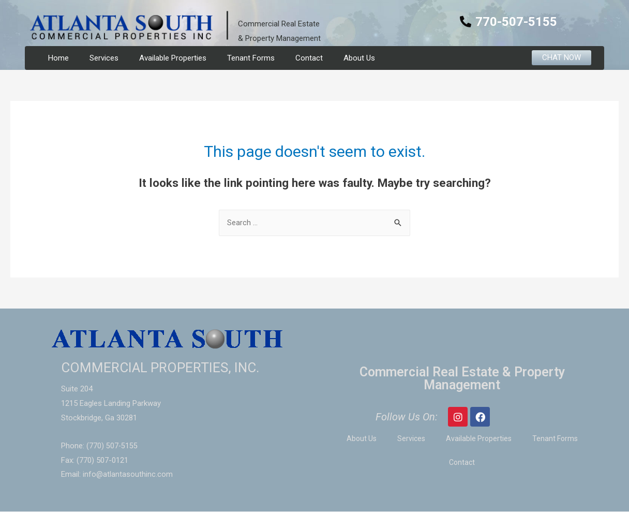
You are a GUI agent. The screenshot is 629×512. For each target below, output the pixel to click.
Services (103, 58)
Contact (309, 58)
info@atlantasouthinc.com (128, 474)
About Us (359, 58)
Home (58, 58)
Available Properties (172, 58)
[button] (561, 57)
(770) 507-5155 (112, 446)
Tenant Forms (251, 58)
